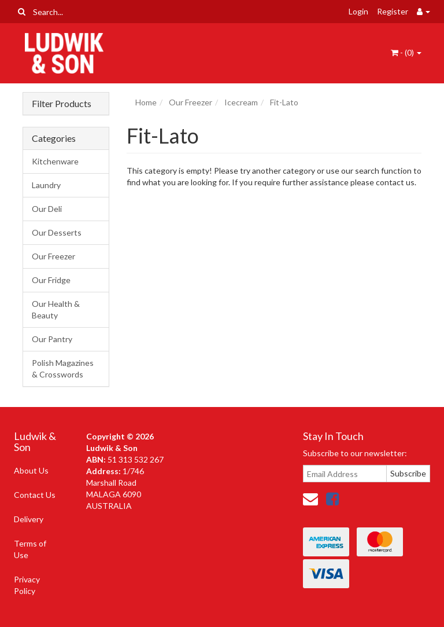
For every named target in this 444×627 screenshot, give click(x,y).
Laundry (46, 185)
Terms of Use (30, 549)
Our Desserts (57, 232)
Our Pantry (52, 339)
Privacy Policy (27, 585)
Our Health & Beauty (56, 309)
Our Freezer (53, 256)
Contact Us (35, 495)
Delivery (28, 519)
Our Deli (47, 209)
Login (358, 11)
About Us (31, 470)
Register (392, 11)
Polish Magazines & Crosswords (63, 368)
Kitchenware (55, 161)
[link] (332, 498)
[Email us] (310, 498)
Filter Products (61, 103)
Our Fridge (51, 280)
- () (406, 52)
